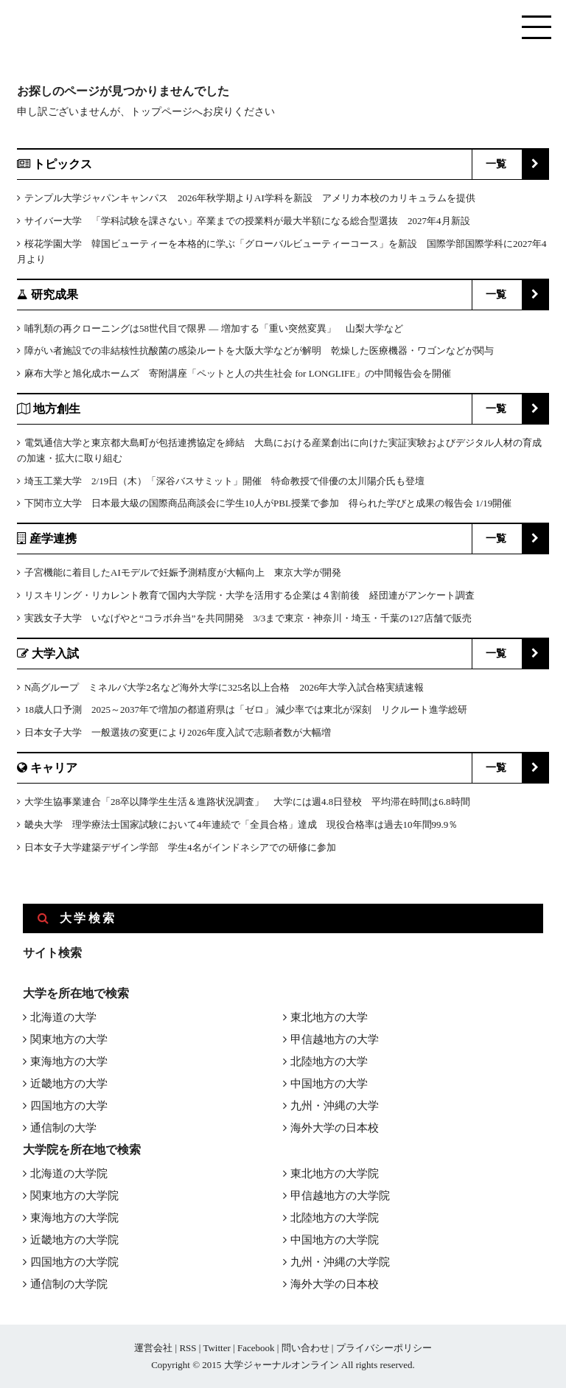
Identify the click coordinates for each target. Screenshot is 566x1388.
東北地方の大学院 (334, 1173)
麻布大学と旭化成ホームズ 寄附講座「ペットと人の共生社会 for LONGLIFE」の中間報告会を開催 (237, 373)
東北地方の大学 (329, 1017)
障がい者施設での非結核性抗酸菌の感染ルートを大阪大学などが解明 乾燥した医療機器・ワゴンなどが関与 (259, 350)
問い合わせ (305, 1347)
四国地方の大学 (69, 1106)
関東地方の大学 (69, 1039)
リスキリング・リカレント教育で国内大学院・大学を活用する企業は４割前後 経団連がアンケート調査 (249, 595)
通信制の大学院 (69, 1284)
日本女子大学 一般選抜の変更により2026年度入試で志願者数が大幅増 (177, 732)
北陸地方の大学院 (334, 1218)
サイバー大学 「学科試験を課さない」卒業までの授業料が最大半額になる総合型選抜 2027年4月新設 (247, 220)
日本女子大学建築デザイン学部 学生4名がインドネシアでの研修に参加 (180, 847)
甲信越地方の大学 (334, 1039)
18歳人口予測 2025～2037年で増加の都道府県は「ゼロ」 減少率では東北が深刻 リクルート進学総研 (245, 709)
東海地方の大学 (69, 1061)
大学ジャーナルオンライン (281, 1364)
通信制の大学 (63, 1128)
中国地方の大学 (329, 1083)
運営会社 (153, 1347)
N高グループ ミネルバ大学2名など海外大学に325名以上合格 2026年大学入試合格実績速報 (224, 687)
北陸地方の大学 (329, 1061)
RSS (187, 1347)
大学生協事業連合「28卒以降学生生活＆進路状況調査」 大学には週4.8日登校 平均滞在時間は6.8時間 (247, 801)
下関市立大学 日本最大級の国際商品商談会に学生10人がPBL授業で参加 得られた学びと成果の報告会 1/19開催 (267, 503)
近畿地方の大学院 (74, 1240)
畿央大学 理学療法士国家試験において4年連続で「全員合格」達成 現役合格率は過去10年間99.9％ (241, 824)
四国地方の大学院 (74, 1262)
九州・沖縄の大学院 (340, 1262)
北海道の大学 (63, 1017)
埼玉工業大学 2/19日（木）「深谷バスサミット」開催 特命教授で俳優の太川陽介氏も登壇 (224, 481)
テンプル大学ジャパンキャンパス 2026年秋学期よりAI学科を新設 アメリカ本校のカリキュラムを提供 (249, 197)
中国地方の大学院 (334, 1240)
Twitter (216, 1347)
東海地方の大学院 (74, 1218)
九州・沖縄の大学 (334, 1106)
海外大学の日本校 (334, 1128)
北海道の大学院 (69, 1173)
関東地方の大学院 (74, 1196)
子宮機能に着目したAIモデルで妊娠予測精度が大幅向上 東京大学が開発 (182, 572)
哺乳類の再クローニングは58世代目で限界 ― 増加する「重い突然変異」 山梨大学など (213, 328)
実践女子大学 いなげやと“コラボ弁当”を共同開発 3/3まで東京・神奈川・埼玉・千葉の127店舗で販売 (248, 618)
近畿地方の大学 (69, 1083)
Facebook (256, 1347)
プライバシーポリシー (384, 1347)
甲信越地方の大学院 (340, 1196)
